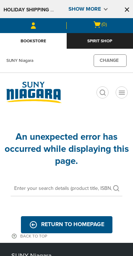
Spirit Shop (99, 40)
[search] (102, 92)
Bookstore (33, 40)
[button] (127, 9)
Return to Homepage (66, 224)
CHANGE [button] (109, 60)
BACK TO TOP (33, 236)
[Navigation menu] (122, 92)
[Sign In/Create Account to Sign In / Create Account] (33, 25)
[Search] (66, 188)
